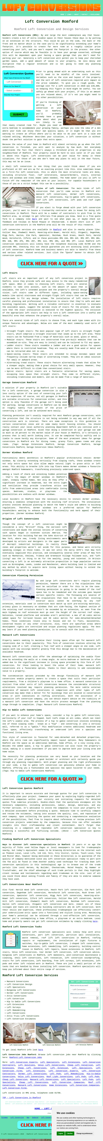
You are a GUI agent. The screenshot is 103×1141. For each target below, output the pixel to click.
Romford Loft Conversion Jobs (25, 1057)
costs (85, 74)
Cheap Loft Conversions (32, 1068)
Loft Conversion (17, 1117)
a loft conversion (43, 524)
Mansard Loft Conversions (44, 1079)
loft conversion (63, 80)
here (95, 921)
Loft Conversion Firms (14, 1088)
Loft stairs (19, 293)
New (28, 1117)
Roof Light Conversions (60, 1077)
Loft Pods (55, 1074)
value (19, 144)
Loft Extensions (71, 1062)
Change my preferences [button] (84, 1133)
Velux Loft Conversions (51, 1065)
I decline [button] (70, 1133)
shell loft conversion (19, 166)
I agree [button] (60, 1133)
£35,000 (95, 86)
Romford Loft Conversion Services (30, 975)
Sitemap (4, 1117)
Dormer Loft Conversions (32, 1074)
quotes (63, 794)
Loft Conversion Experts (23, 1062)
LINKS (69, 14)
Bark (34, 219)
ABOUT (76, 14)
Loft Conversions (48, 1117)
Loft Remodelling (74, 1074)
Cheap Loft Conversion (80, 1065)
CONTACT (84, 14)
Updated (35, 1117)
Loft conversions (41, 156)
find (11, 890)
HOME (62, 14)
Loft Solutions (26, 1065)
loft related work (30, 964)
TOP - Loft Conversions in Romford (21, 1098)
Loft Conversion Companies (68, 1082)
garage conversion (44, 391)
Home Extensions (58, 1085)
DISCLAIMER (94, 14)
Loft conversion (11, 230)
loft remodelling (51, 946)
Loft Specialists (49, 1062)
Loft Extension (59, 1068)
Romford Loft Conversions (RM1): (20, 35)
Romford (57, 230)
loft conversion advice (86, 952)
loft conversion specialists (48, 932)
